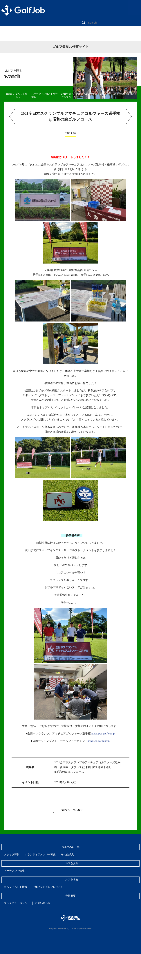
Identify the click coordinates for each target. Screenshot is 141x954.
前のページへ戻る (72, 810)
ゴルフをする (70, 879)
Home (9, 93)
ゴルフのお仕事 (70, 847)
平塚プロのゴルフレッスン (47, 887)
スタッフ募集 (11, 854)
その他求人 (67, 854)
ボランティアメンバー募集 (40, 854)
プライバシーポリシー (17, 903)
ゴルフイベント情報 (15, 887)
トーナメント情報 (14, 870)
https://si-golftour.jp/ (99, 740)
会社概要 (70, 895)
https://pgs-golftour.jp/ (103, 733)
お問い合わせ (42, 903)
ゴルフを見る (70, 863)
